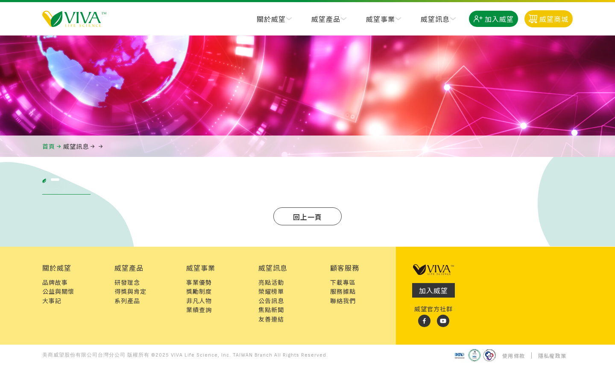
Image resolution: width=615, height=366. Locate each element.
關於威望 (271, 19)
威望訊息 (435, 19)
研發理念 (127, 282)
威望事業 (380, 19)
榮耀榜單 (271, 291)
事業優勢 (199, 282)
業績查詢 (199, 310)
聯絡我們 (343, 301)
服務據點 (343, 291)
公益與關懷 (58, 291)
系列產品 (127, 301)
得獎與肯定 (130, 291)
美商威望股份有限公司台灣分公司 (84, 355)
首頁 (48, 146)
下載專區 (343, 282)
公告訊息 (271, 301)
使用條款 (513, 355)
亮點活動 (271, 282)
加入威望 (493, 19)
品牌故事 (55, 282)
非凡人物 (199, 301)
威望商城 (548, 19)
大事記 (52, 301)
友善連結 (271, 319)
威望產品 (325, 19)
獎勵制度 (199, 291)
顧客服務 (344, 267)
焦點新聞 (271, 310)
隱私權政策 (552, 355)
